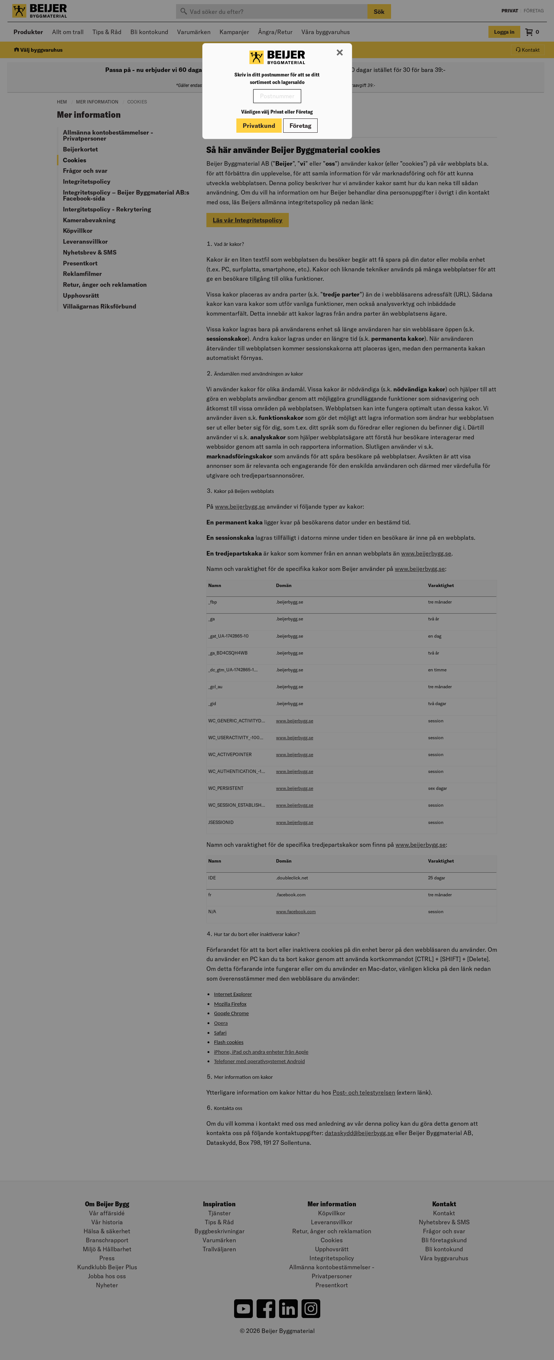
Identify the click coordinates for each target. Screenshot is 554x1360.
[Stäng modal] (340, 52)
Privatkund (259, 125)
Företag (300, 125)
